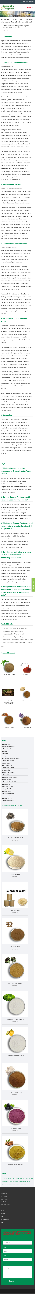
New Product (6, 791)
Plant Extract (6, 749)
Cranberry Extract (17, 19)
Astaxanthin (6, 770)
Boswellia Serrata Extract (10, 782)
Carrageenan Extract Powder (15, 1019)
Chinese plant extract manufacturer (13, 1178)
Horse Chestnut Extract (9, 777)
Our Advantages (5, 1219)
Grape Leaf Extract (8, 789)
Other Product (6, 779)
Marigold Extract (7, 786)
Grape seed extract (8, 756)
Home (4, 19)
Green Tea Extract (8, 772)
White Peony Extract (15, 1092)
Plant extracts (4, 1199)
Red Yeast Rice (7, 798)
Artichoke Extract (7, 765)
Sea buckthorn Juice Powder (11, 758)
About (2, 1211)
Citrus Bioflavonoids (8, 746)
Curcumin (5, 775)
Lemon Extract (15, 874)
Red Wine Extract (8, 800)
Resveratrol (6, 784)
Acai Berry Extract (15, 1128)
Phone (4, 1255)
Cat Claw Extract (15, 946)
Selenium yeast (15, 910)
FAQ (8, 19)
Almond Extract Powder (15, 1164)
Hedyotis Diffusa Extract (15, 837)
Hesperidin (6, 744)
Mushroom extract (8, 767)
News (2, 1216)
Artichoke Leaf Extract (15, 983)
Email (4, 1247)
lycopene (5, 751)
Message (5, 1264)
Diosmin (5, 753)
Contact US (30, 7)
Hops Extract (6, 763)
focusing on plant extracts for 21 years (15, 1184)
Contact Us (3, 1225)
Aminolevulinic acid (8, 793)
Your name (5, 1239)
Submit (11, 1281)
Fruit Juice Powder (8, 760)
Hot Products (4, 1196)
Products (3, 1213)
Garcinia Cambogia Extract (15, 1055)
